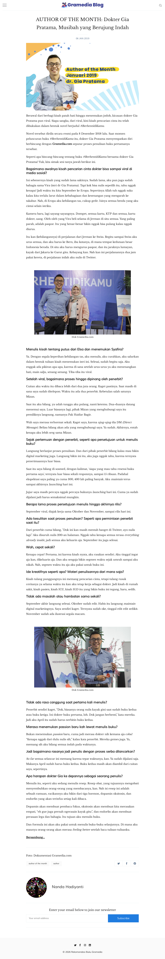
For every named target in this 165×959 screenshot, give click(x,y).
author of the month (38, 863)
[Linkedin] (90, 944)
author (56, 863)
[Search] (160, 5)
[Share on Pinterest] (135, 863)
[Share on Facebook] (127, 863)
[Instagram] (85, 944)
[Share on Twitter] (119, 863)
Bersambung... (35, 837)
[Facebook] (80, 944)
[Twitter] (75, 944)
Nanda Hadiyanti (67, 886)
